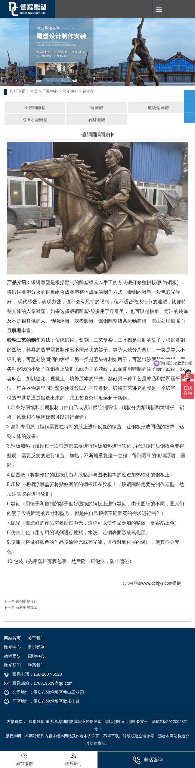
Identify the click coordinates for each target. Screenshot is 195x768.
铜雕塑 (96, 107)
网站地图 (112, 721)
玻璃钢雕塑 (158, 107)
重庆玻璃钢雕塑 (59, 721)
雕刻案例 (36, 647)
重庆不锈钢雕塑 (87, 721)
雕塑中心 (70, 91)
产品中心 (50, 91)
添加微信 (24, 759)
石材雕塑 (96, 119)
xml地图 (128, 721)
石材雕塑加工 (26, 607)
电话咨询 (148, 760)
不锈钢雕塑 (34, 107)
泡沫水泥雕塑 (35, 119)
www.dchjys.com (156, 583)
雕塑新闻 (12, 665)
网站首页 (12, 638)
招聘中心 (36, 656)
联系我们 (36, 665)
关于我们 (36, 638)
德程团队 (12, 656)
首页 (34, 91)
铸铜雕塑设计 (26, 601)
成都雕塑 (36, 721)
